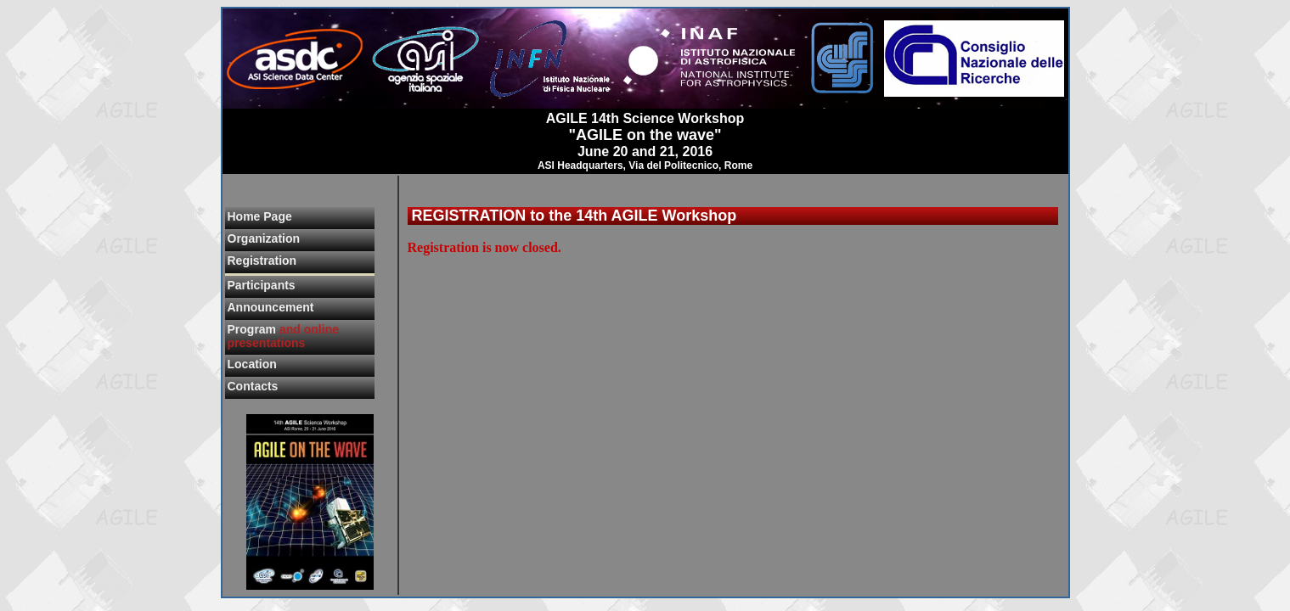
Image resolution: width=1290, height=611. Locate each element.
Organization (264, 238)
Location (252, 364)
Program (283, 336)
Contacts (253, 386)
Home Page (260, 216)
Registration (262, 260)
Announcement (271, 307)
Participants (262, 285)
